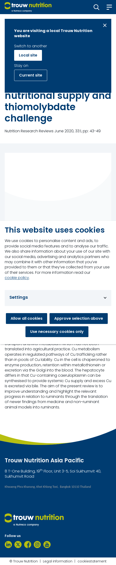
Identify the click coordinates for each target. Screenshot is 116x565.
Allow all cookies (26, 318)
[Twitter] (18, 544)
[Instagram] (37, 544)
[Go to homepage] (28, 7)
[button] (96, 7)
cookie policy (17, 277)
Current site (30, 75)
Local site (28, 55)
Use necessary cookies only (57, 331)
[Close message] (104, 25)
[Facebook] (27, 544)
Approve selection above (78, 318)
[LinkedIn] (8, 544)
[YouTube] (47, 544)
